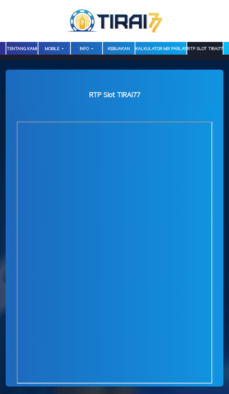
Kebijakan (119, 49)
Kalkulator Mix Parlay (160, 49)
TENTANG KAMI (22, 49)
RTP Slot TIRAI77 (205, 49)
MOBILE (52, 49)
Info (85, 49)
